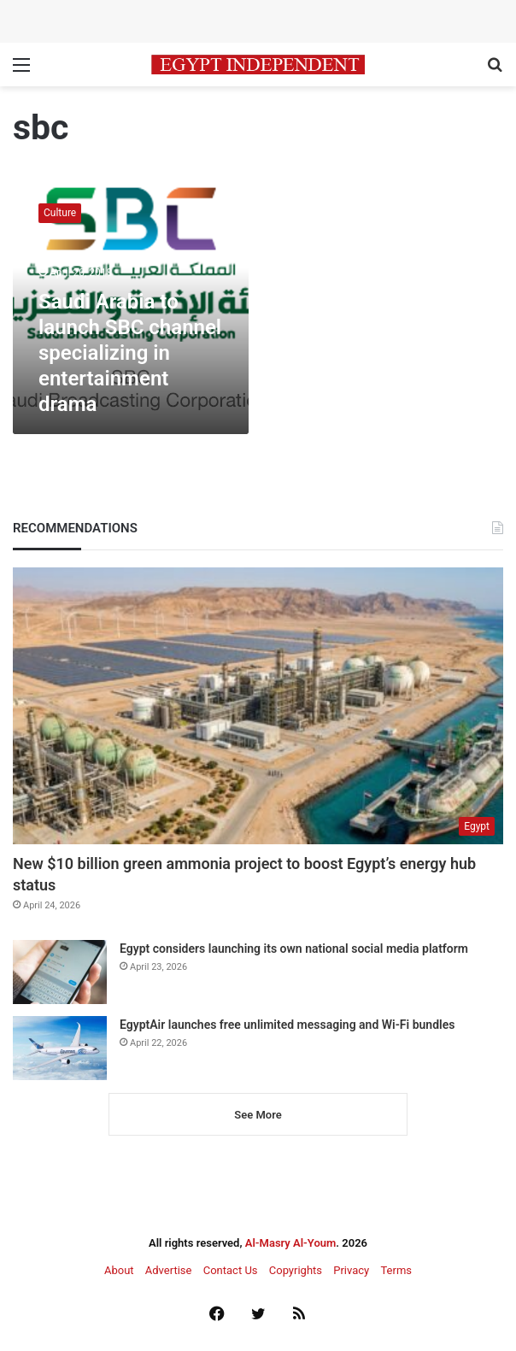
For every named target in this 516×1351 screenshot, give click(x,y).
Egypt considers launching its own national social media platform (294, 948)
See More (257, 1114)
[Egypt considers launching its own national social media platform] (60, 972)
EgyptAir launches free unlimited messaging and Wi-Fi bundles (287, 1024)
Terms (396, 1270)
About (119, 1270)
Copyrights (295, 1270)
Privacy (351, 1270)
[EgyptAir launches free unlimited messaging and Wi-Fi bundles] (60, 1048)
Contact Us (230, 1270)
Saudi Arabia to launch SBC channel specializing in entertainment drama (129, 353)
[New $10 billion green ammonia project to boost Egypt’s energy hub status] (258, 705)
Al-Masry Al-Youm (291, 1242)
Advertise (168, 1270)
